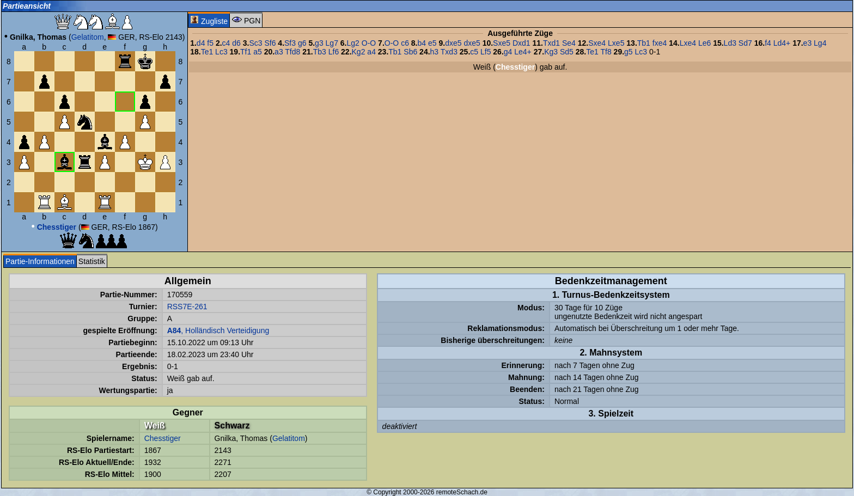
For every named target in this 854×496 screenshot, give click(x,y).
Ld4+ (782, 43)
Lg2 (353, 43)
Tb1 (643, 43)
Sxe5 (501, 43)
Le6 (704, 43)
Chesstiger (162, 438)
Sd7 (745, 43)
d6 (236, 43)
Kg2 (358, 51)
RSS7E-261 (187, 306)
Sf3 (290, 43)
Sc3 (255, 43)
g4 (508, 51)
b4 (422, 43)
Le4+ (523, 51)
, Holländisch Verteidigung (218, 330)
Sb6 (410, 51)
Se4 (569, 43)
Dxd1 (521, 43)
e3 (807, 43)
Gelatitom (87, 37)
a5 (257, 51)
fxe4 (659, 43)
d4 (201, 43)
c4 (226, 43)
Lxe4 (688, 43)
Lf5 (485, 51)
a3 (278, 51)
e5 (432, 43)
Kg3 (551, 51)
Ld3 (730, 43)
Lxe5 (616, 43)
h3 (434, 51)
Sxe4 (597, 43)
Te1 (207, 51)
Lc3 (221, 51)
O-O (369, 43)
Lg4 (820, 43)
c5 (474, 51)
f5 (210, 43)
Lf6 (333, 51)
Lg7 (332, 43)
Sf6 (270, 43)
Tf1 (245, 51)
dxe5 (453, 43)
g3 (319, 43)
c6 (405, 43)
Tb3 (319, 51)
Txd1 (551, 43)
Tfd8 (292, 51)
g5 (628, 51)
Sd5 (567, 51)
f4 (768, 43)
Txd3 (449, 51)
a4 (371, 51)
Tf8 (605, 51)
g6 (302, 43)
